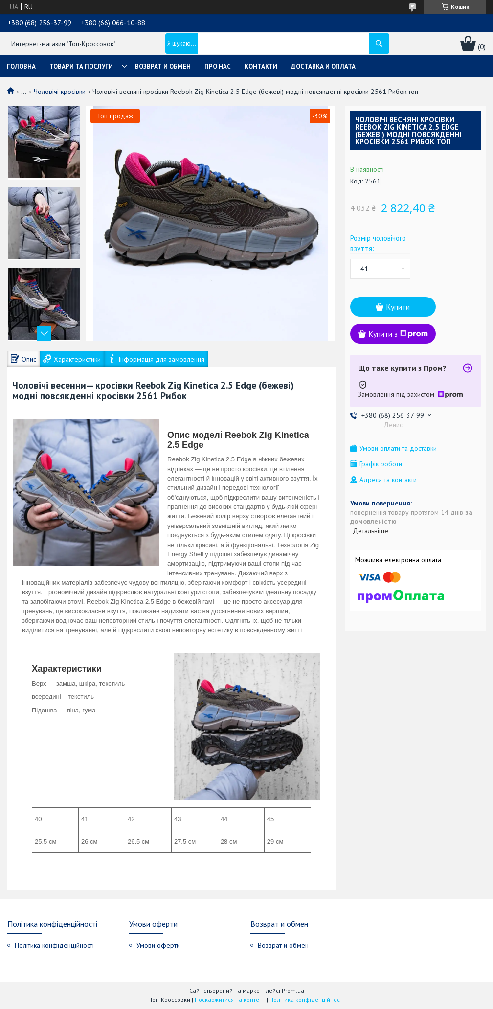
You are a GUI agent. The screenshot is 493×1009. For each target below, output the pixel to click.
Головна (21, 66)
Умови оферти (158, 945)
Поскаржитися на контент (230, 999)
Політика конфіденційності (54, 945)
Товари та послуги (81, 66)
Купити (398, 307)
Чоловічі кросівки (60, 91)
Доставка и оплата (323, 66)
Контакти (261, 66)
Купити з (398, 334)
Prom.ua (293, 990)
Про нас (217, 66)
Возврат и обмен (163, 66)
